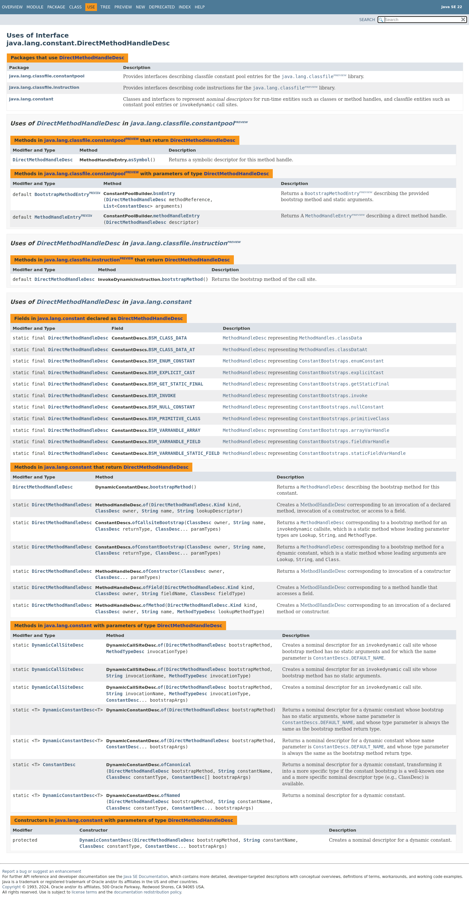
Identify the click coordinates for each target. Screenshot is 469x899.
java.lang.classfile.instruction (44, 87)
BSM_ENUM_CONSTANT (172, 360)
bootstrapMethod (182, 279)
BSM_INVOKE (162, 395)
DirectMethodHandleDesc (91, 57)
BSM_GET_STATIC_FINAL (176, 383)
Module (35, 7)
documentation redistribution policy (147, 892)
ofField (152, 587)
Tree (106, 7)
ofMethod (154, 605)
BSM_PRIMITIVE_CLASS (174, 418)
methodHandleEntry (176, 215)
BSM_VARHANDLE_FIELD (174, 441)
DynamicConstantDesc (69, 709)
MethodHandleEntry (57, 217)
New (140, 7)
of (146, 504)
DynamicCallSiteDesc (58, 645)
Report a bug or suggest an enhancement (41, 871)
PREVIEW (339, 75)
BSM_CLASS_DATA (168, 337)
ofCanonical (176, 764)
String (150, 510)
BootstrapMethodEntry (61, 194)
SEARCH (367, 19)
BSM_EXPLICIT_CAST (172, 372)
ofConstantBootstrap (158, 546)
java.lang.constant (31, 99)
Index (185, 7)
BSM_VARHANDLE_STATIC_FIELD (184, 453)
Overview (12, 7)
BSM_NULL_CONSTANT (172, 406)
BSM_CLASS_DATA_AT (172, 349)
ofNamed (170, 795)
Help (200, 7)
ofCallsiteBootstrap (158, 522)
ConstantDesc (133, 206)
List (108, 206)
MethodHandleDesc (323, 504)
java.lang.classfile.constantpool (46, 76)
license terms (84, 892)
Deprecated (162, 7)
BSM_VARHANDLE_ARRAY (174, 430)
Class (75, 7)
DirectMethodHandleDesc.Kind (188, 504)
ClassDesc (107, 510)
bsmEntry (164, 193)
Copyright (11, 887)
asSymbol (139, 159)
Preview (123, 7)
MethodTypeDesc (196, 611)
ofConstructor (161, 571)
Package (56, 7)
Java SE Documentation (146, 876)
